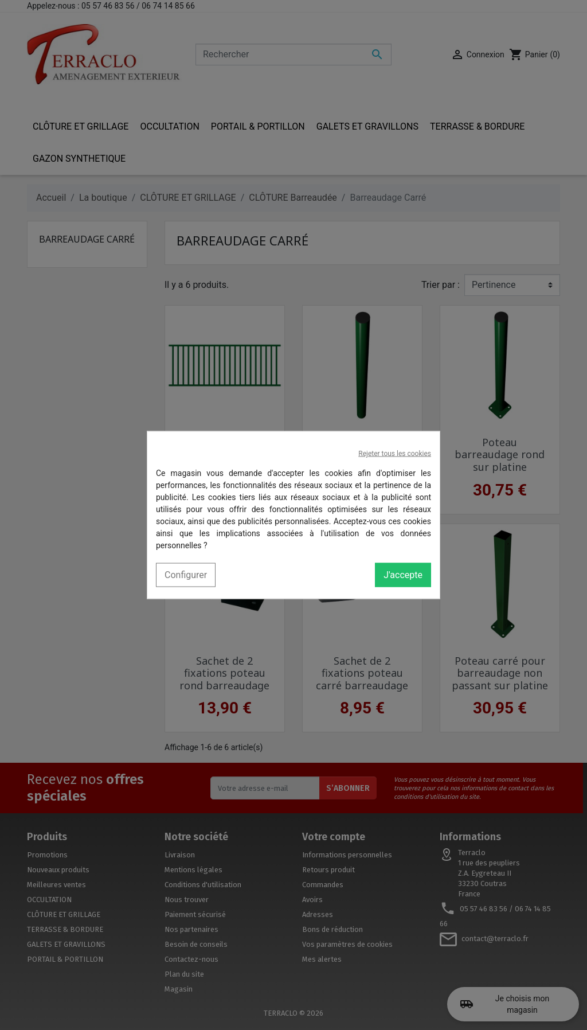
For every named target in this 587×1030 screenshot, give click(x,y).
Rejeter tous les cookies (394, 454)
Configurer (186, 574)
